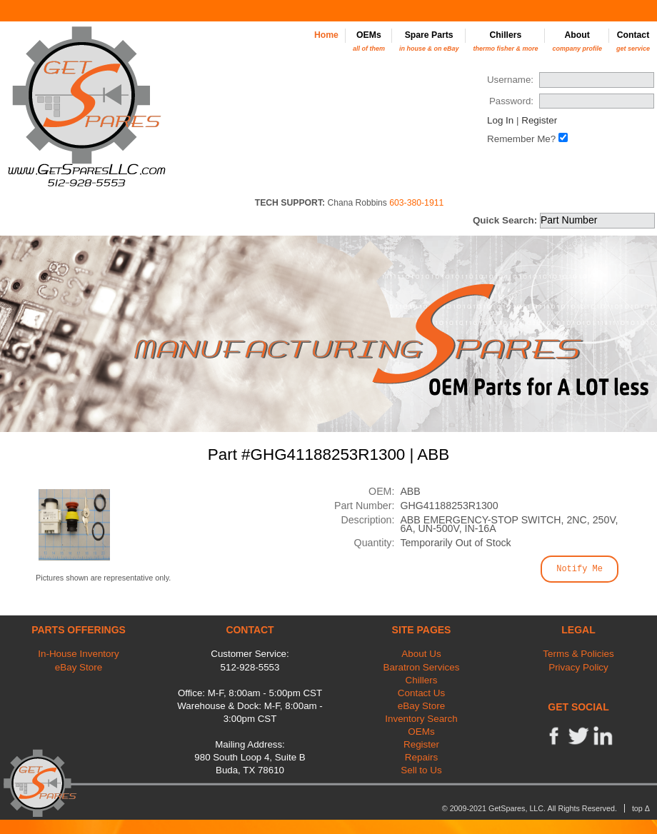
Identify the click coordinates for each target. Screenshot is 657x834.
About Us (421, 653)
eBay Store (78, 667)
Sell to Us (421, 770)
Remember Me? (521, 139)
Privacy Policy (578, 667)
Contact (633, 41)
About (577, 41)
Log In (500, 120)
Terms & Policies (578, 653)
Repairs (421, 757)
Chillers (505, 41)
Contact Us (421, 693)
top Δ (641, 808)
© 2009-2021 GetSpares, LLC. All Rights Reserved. (529, 808)
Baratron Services (421, 667)
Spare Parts (429, 41)
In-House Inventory (78, 653)
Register (539, 120)
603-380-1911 (416, 203)
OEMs (369, 41)
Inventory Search (421, 718)
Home (326, 35)
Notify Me (579, 569)
